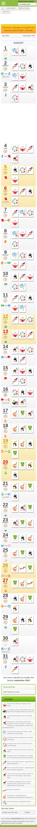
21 (5, 484)
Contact (27, 812)
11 (5, 295)
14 (5, 347)
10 (5, 274)
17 (5, 411)
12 (5, 317)
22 (5, 505)
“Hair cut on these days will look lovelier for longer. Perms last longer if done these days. (20, 775)
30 (5, 638)
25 (5, 550)
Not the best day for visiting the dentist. (19, 801)
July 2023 (5, 35)
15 (5, 368)
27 (5, 581)
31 (5, 656)
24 (5, 535)
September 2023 (29, 35)
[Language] (27, 4)
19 (5, 441)
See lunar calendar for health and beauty (18, 678)
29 (5, 617)
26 (5, 566)
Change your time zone (9, 812)
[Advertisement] (18, 18)
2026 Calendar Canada (11, 692)
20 (5, 462)
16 (5, 389)
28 (5, 596)
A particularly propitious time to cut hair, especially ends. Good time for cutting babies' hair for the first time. (19, 783)
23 (5, 520)
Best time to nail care (13, 789)
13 (5, 332)
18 (5, 426)
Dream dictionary (9, 687)
